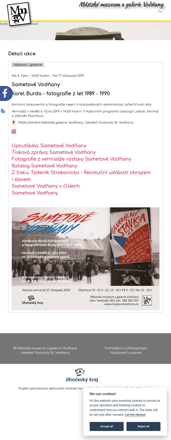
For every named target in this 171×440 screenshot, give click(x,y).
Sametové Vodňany (35, 206)
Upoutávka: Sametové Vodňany (49, 159)
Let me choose (135, 415)
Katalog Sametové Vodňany (44, 180)
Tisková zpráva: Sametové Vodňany (54, 166)
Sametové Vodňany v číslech (46, 200)
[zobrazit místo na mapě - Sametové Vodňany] (14, 137)
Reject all (143, 426)
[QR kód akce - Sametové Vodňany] (14, 146)
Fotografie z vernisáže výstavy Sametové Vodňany (71, 173)
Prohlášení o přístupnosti (126, 349)
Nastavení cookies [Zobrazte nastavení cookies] (126, 354)
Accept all (106, 426)
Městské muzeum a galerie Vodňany (121, 4)
